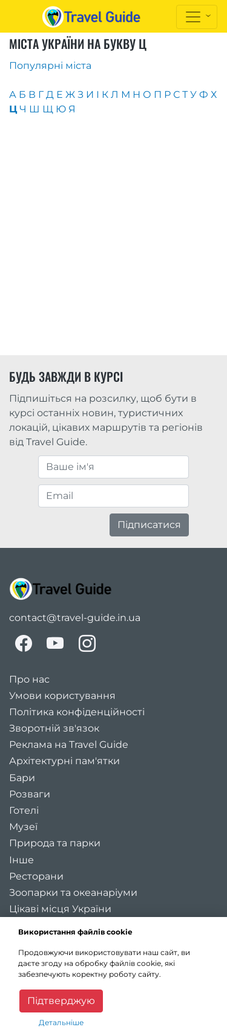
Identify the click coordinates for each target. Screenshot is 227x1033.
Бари (22, 778)
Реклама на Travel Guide (68, 744)
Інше (21, 860)
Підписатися (149, 524)
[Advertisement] (113, 236)
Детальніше (61, 1022)
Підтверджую (61, 1000)
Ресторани (36, 876)
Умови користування (62, 695)
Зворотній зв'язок (54, 728)
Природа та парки (54, 843)
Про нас (29, 679)
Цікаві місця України (60, 909)
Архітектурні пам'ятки (64, 761)
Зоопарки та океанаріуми (73, 892)
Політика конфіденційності (77, 712)
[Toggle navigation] (196, 17)
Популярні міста (50, 65)
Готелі (24, 810)
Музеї (23, 826)
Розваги (29, 794)
